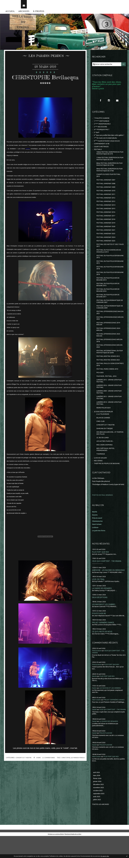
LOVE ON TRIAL (98, 598)
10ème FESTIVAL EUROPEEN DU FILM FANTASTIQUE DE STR (108, 158)
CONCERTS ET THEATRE (23, 759)
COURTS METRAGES (101, 152)
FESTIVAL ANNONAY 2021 (105, 238)
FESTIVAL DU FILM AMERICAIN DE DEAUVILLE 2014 (108, 260)
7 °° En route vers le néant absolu (106, 143)
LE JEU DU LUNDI (102, 453)
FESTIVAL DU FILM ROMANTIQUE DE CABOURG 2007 (109, 312)
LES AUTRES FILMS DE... (105, 457)
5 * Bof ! (97, 135)
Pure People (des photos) (101, 498)
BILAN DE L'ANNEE (103, 433)
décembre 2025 (99, 806)
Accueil (10, 13)
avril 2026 (96, 794)
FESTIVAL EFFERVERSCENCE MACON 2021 (110, 324)
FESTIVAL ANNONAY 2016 (105, 220)
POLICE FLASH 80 (99, 633)
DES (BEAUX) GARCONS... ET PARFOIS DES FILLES (110, 448)
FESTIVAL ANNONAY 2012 (105, 205)
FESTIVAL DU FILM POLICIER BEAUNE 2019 (110, 283)
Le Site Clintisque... (99, 495)
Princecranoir (97, 670)
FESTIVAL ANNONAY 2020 (105, 234)
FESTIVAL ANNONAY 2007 (105, 186)
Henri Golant (97, 543)
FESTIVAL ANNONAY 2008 (105, 190)
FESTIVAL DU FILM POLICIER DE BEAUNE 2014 (108, 289)
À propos (38, 13)
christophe (66, 759)
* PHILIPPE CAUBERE (102, 120)
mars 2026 (97, 797)
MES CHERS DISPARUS (104, 461)
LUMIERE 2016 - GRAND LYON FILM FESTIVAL (109, 400)
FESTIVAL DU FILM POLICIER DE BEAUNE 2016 (108, 300)
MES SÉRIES (98, 477)
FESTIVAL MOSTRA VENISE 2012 (108, 369)
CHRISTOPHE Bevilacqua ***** (45, 81)
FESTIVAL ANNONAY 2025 (105, 249)
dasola (94, 695)
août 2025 (96, 818)
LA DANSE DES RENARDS (102, 607)
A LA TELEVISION (102, 429)
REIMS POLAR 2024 (103, 422)
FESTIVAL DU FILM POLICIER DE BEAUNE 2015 (108, 295)
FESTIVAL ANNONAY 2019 (105, 231)
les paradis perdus (78, 759)
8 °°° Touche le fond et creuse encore (107, 146)
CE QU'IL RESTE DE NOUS (102, 651)
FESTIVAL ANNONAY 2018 (105, 227)
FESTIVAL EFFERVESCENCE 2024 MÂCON (108, 341)
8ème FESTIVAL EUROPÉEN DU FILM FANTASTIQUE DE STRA (109, 170)
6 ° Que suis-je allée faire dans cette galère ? (108, 139)
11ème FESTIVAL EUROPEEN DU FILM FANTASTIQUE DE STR (108, 164)
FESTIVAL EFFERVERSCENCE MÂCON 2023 (110, 329)
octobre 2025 (98, 812)
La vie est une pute (101, 474)
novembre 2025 (99, 809)
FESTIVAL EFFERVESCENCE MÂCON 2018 (109, 353)
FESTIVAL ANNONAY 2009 (105, 194)
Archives (24, 13)
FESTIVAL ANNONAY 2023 (105, 242)
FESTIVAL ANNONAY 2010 (105, 197)
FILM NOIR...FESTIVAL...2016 (106, 389)
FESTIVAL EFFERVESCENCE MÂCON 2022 (109, 358)
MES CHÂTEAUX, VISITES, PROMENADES (105, 465)
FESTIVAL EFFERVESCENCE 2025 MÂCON (108, 347)
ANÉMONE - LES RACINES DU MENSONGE (108, 589)
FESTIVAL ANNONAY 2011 (105, 201)
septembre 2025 (99, 815)
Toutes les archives (100, 826)
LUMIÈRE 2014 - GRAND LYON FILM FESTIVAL (109, 418)
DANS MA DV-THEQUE (104, 444)
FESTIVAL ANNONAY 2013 (105, 208)
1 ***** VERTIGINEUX (102, 123)
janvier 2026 (97, 803)
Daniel (94, 729)
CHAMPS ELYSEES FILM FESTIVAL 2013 (108, 182)
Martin (94, 707)
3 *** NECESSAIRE (100, 129)
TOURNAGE (100, 470)
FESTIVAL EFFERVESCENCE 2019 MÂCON (108, 335)
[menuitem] (10, 12)
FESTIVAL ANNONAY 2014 (105, 212)
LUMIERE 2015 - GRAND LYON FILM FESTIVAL (109, 394)
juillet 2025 (97, 822)
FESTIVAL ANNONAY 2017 (105, 223)
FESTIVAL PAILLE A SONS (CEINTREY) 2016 (110, 377)
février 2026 (97, 800)
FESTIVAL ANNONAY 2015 (105, 216)
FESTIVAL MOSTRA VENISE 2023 (108, 373)
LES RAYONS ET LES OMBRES (103, 623)
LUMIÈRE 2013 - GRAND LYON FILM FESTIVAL (109, 412)
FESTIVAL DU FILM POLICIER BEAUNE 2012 (110, 266)
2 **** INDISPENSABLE (102, 126)
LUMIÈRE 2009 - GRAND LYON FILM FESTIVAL (109, 406)
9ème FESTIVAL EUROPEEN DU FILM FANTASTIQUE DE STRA (109, 176)
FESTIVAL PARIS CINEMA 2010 (107, 382)
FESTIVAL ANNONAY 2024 (105, 245)
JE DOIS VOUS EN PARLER (103, 426)
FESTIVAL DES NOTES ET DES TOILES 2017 (110, 254)
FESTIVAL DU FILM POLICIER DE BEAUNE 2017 (108, 306)
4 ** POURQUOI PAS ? (102, 132)
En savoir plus (105, 856)
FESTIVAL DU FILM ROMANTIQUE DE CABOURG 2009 (109, 318)
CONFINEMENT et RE (102, 149)
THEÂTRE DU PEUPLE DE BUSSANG (107, 480)
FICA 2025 (100, 386)
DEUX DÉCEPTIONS (100, 616)
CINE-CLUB (100, 436)
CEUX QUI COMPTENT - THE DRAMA (107, 580)
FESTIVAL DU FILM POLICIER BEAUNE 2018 (110, 277)
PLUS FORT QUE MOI (100, 570)
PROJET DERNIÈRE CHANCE (103, 642)
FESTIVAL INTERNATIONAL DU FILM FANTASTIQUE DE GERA (109, 364)
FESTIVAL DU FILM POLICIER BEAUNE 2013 (110, 271)
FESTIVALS (98, 155)
